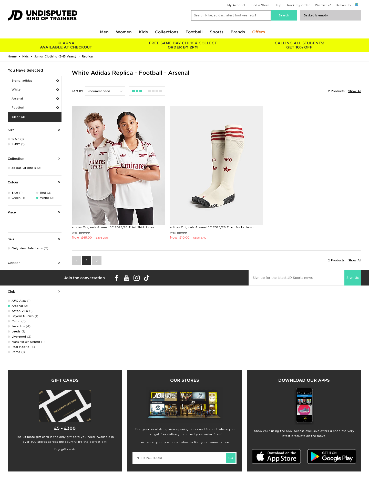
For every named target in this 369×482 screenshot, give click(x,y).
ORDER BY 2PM (182, 45)
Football (194, 32)
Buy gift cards (65, 449)
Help (277, 5)
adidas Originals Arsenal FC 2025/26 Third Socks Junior (212, 227)
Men (104, 32)
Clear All (18, 117)
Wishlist (321, 5)
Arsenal (35, 98)
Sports (216, 32)
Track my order (298, 5)
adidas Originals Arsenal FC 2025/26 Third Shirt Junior (113, 227)
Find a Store (260, 5)
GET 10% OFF (299, 45)
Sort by (77, 91)
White (35, 89)
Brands (238, 32)
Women (124, 32)
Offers (258, 32)
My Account (236, 5)
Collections (166, 32)
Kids (143, 32)
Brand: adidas (35, 80)
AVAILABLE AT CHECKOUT (66, 45)
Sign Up (352, 278)
